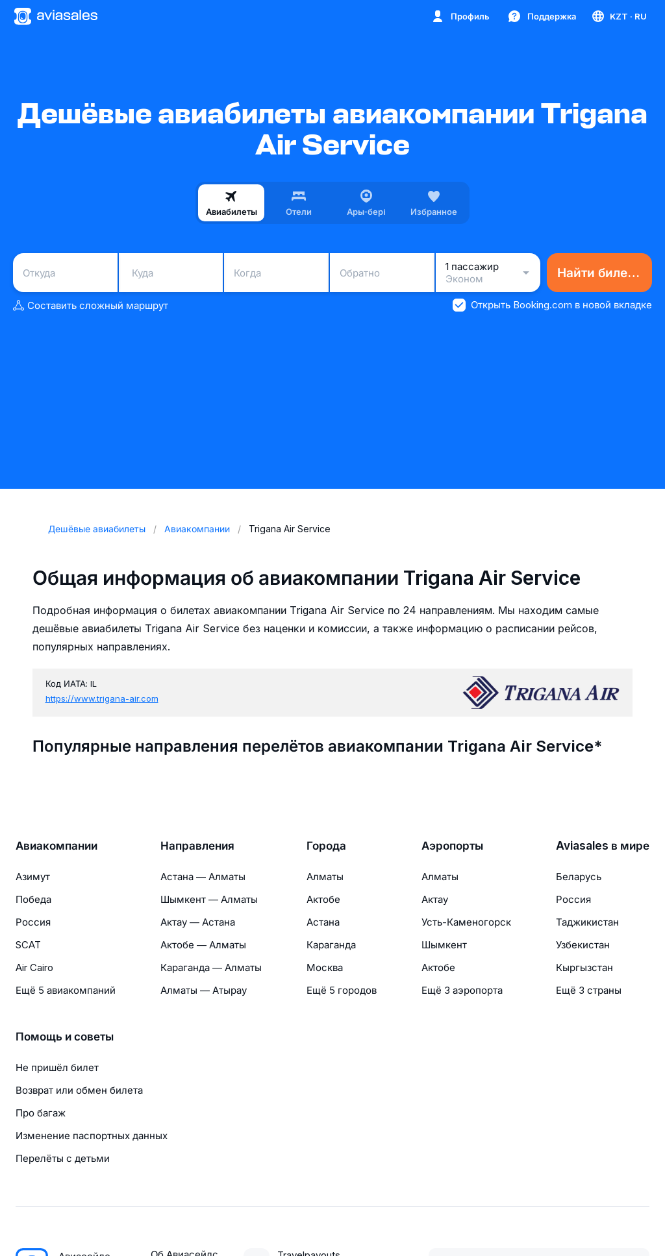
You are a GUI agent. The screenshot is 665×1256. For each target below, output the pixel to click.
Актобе (323, 899)
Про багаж (41, 1113)
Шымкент (444, 945)
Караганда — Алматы (211, 967)
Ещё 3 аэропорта (462, 990)
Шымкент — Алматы (209, 899)
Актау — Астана (197, 922)
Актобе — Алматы (203, 945)
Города (326, 845)
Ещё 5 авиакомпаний (66, 990)
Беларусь (578, 876)
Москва (325, 967)
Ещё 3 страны (588, 990)
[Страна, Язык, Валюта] (618, 16)
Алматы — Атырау (203, 990)
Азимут (33, 876)
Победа (33, 899)
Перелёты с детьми (63, 1158)
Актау (434, 899)
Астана (323, 922)
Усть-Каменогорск (466, 922)
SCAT (28, 945)
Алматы (325, 876)
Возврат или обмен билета (79, 1090)
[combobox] (65, 272)
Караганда (331, 945)
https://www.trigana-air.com (101, 698)
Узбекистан (583, 945)
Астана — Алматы (202, 876)
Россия (33, 922)
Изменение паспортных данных (92, 1135)
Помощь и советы (65, 1036)
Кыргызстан (584, 967)
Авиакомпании (56, 845)
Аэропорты (452, 845)
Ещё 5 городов (342, 990)
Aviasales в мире (602, 845)
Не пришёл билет (57, 1067)
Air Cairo (34, 967)
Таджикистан (587, 922)
